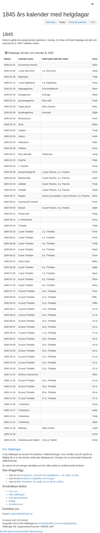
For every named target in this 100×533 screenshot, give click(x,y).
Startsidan (51, 22)
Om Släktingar (11, 449)
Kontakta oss (15, 504)
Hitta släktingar (16, 494)
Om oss (13, 491)
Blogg (12, 501)
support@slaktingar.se (21, 513)
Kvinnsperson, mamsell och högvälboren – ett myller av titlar (49, 475)
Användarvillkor (46, 523)
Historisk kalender (78, 22)
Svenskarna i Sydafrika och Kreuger (37, 478)
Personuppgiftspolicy (66, 523)
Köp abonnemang (18, 497)
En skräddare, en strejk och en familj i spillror (41, 481)
